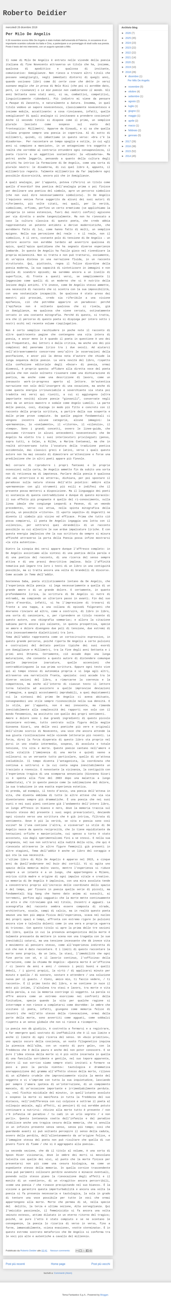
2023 (128, 47)
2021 (128, 57)
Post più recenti (15, 1263)
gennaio (133, 135)
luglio (131, 106)
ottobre (132, 91)
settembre (134, 96)
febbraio (133, 130)
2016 (128, 146)
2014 (128, 156)
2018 (128, 72)
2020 (128, 62)
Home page (58, 1263)
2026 (128, 33)
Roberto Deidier (35, 13)
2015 (128, 151)
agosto (132, 101)
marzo (132, 125)
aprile (131, 120)
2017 (128, 141)
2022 (128, 52)
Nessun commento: (60, 1250)
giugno (132, 110)
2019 (128, 67)
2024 (128, 42)
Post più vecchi (100, 1263)
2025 (128, 38)
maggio (132, 115)
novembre (134, 86)
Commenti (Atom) (63, 1273)
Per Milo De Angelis (28, 34)
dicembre (133, 76)
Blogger (104, 1294)
